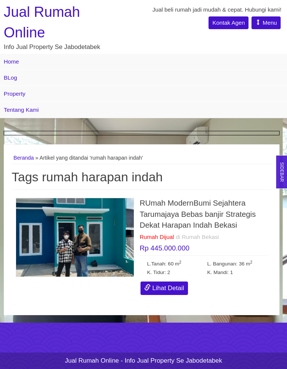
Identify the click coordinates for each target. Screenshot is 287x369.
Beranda (23, 158)
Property (14, 93)
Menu (266, 22)
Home (11, 61)
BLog (10, 77)
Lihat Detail (164, 288)
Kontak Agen (228, 22)
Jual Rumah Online (92, 360)
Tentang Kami (21, 110)
